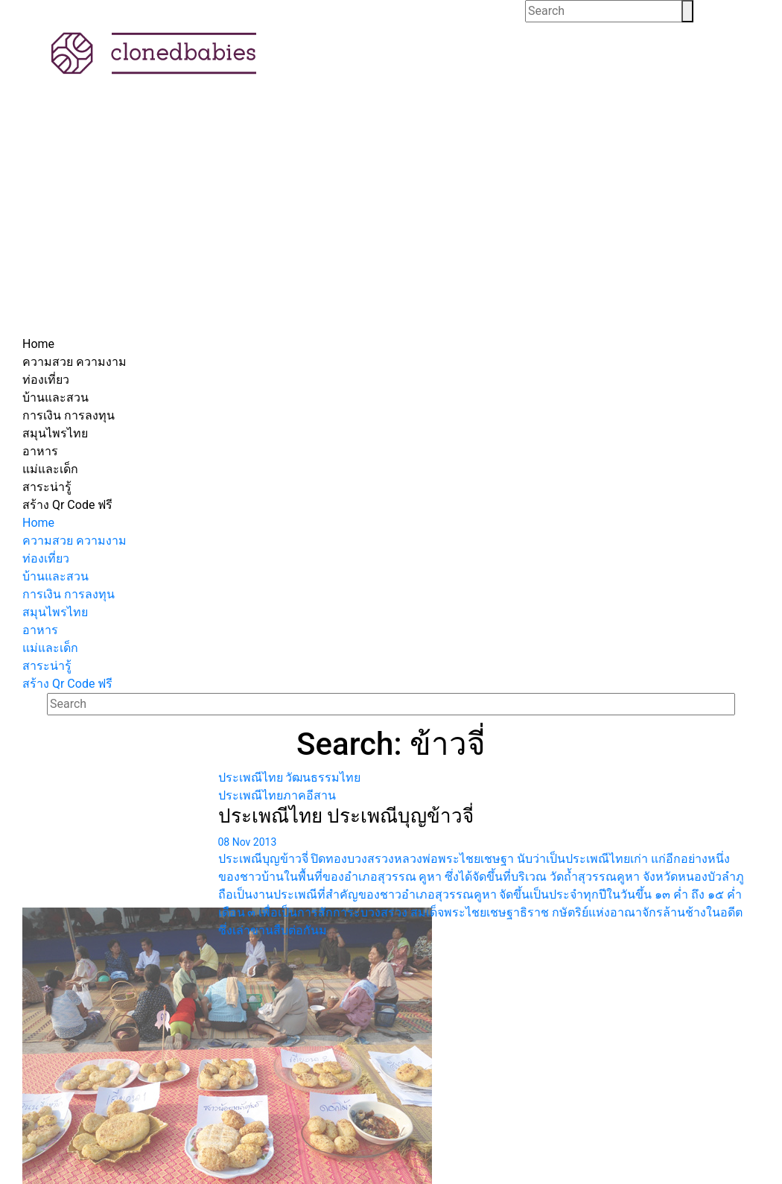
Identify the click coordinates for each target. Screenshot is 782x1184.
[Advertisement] (391, 223)
